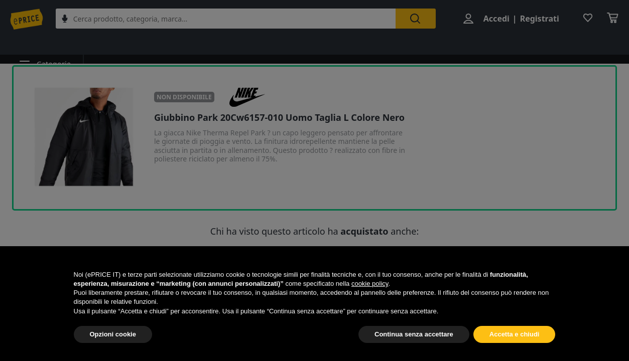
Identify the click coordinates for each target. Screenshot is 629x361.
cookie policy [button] (369, 283)
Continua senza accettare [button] (413, 334)
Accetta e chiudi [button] (514, 334)
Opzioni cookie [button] (113, 334)
